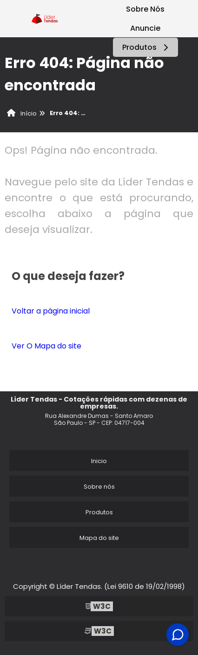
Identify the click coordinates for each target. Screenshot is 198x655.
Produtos (146, 47)
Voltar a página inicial (51, 311)
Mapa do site (99, 537)
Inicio (99, 461)
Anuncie (145, 28)
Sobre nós (99, 486)
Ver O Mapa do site (46, 346)
